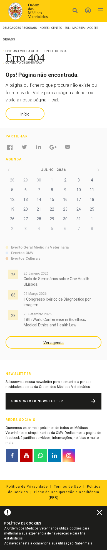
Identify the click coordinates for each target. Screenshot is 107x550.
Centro (56, 27)
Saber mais (83, 543)
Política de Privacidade (27, 486)
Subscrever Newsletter (37, 401)
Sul (67, 27)
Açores (92, 27)
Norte (44, 27)
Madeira (78, 27)
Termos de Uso (67, 486)
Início (25, 114)
